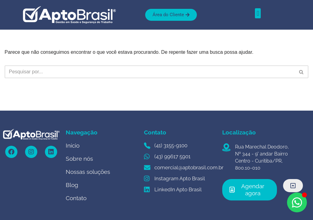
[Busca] (150, 71)
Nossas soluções (88, 171)
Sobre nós (79, 158)
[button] (258, 13)
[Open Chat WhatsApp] (297, 202)
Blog (72, 185)
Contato (76, 198)
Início (72, 145)
